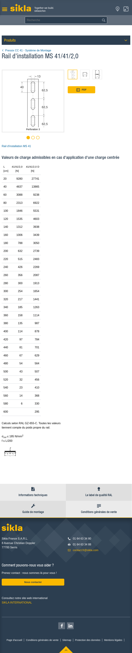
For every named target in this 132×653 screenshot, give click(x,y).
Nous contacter (33, 582)
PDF (81, 90)
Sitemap (66, 640)
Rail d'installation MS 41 (16, 146)
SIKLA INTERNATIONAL (17, 602)
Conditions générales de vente (42, 640)
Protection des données (87, 640)
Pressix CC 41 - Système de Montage (26, 50)
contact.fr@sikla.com (85, 550)
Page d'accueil (14, 640)
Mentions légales (113, 640)
